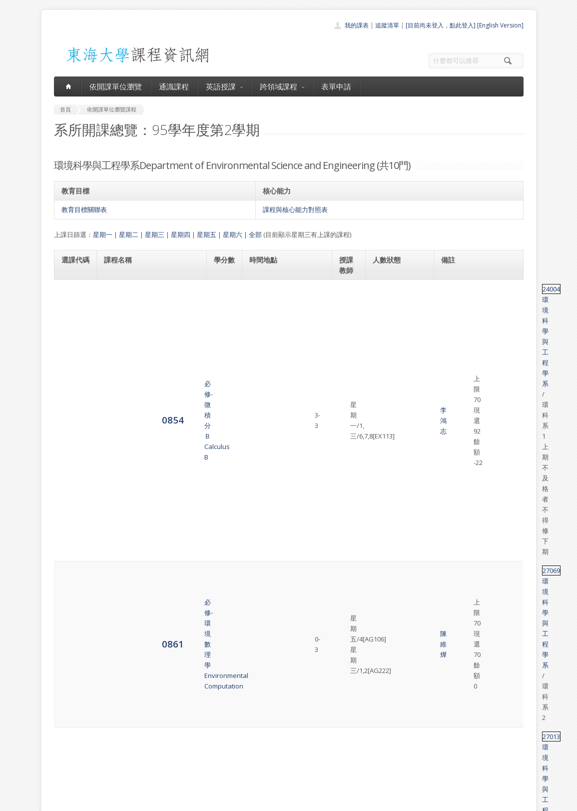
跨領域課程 (282, 87)
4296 (72, 622)
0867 (72, 408)
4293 (72, 558)
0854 (72, 299)
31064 (451, 588)
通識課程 (174, 87)
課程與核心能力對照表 (295, 209)
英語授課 (224, 87)
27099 (451, 484)
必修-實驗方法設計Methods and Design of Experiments (139, 559)
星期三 (154, 234)
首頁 (257, 706)
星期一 (102, 234)
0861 (72, 334)
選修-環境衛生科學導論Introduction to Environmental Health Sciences (148, 449)
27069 (451, 329)
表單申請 (336, 87)
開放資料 (263, 762)
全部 (255, 234)
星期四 (180, 234)
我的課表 (357, 25)
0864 (72, 368)
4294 (72, 592)
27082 (451, 398)
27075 (451, 444)
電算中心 (190, 800)
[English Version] (500, 25)
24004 (451, 289)
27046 (451, 553)
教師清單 (263, 772)
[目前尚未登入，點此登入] (441, 25)
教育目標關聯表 (84, 209)
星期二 (128, 234)
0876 (72, 448)
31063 (451, 518)
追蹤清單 (387, 25)
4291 (72, 488)
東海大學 (62, 800)
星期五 (206, 234)
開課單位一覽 (269, 718)
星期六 (232, 234)
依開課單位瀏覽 (115, 87)
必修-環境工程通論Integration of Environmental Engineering (147, 489)
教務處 (221, 800)
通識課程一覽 (269, 728)
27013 (451, 358)
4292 (72, 523)
